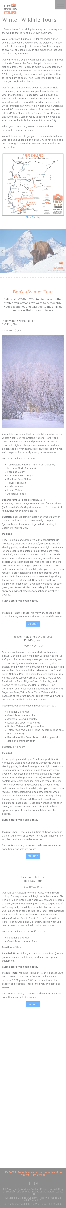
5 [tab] (3, 277)
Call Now (33, 623)
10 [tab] (17, 277)
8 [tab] (11, 277)
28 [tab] (65, 277)
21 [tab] (46, 277)
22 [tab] (49, 277)
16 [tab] (33, 277)
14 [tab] (27, 277)
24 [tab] (54, 277)
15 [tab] (30, 277)
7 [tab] (9, 277)
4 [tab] (1, 277)
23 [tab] (51, 277)
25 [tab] (57, 277)
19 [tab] (41, 277)
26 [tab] (60, 277)
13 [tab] (25, 277)
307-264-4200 (26, 299)
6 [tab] (6, 277)
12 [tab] (22, 277)
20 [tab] (43, 277)
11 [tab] (19, 277)
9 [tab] (14, 277)
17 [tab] (35, 277)
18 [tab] (38, 277)
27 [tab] (62, 277)
